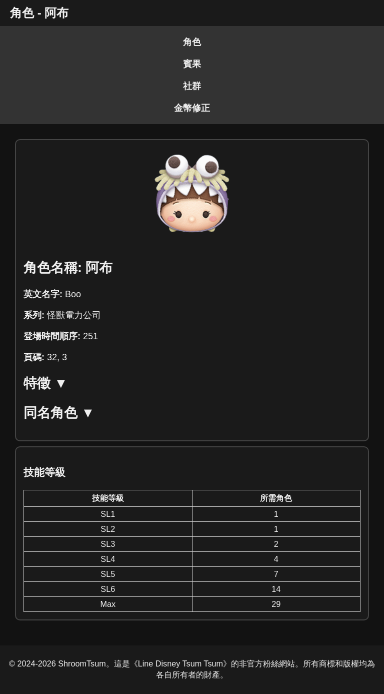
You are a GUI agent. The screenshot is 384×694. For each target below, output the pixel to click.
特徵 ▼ (46, 383)
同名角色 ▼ (59, 412)
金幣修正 (192, 108)
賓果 (192, 64)
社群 (192, 86)
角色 (192, 42)
